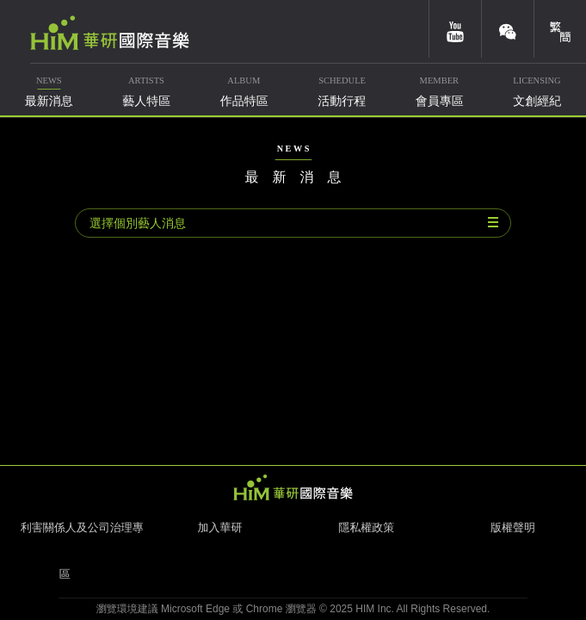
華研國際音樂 (109, 32)
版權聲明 (512, 527)
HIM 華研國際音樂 (293, 487)
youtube (455, 29)
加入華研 (219, 527)
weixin (508, 29)
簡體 (560, 29)
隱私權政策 (366, 527)
